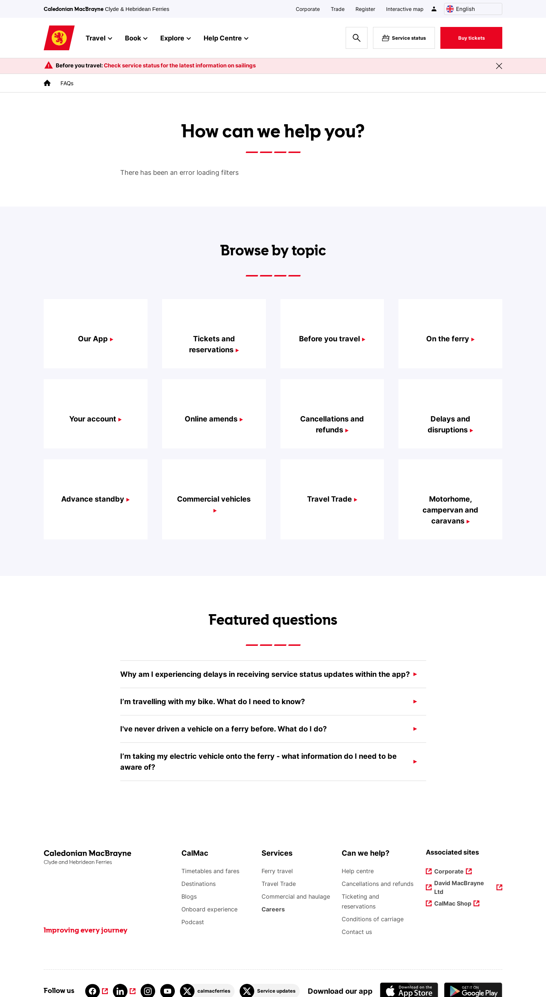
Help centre (358, 871)
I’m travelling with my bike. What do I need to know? (212, 701)
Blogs (189, 896)
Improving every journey (85, 930)
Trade (338, 9)
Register (365, 9)
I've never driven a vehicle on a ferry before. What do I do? (223, 729)
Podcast (192, 922)
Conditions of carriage (373, 919)
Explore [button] (175, 38)
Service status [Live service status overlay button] (404, 38)
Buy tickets (471, 38)
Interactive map (405, 9)
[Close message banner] (499, 66)
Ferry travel (277, 871)
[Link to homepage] (59, 38)
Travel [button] (99, 38)
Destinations (198, 883)
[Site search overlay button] (357, 38)
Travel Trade (279, 883)
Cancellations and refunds (377, 883)
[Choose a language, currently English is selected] (473, 9)
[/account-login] (434, 9)
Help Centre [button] (226, 38)
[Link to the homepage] (109, 857)
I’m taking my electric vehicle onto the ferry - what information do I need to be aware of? (258, 762)
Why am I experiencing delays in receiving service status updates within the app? (265, 674)
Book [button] (136, 38)
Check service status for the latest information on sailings (180, 65)
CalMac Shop (452, 904)
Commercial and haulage (296, 896)
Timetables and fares (210, 871)
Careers (274, 909)
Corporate (308, 9)
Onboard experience (209, 909)
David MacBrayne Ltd (459, 887)
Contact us (357, 931)
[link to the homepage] (47, 83)
